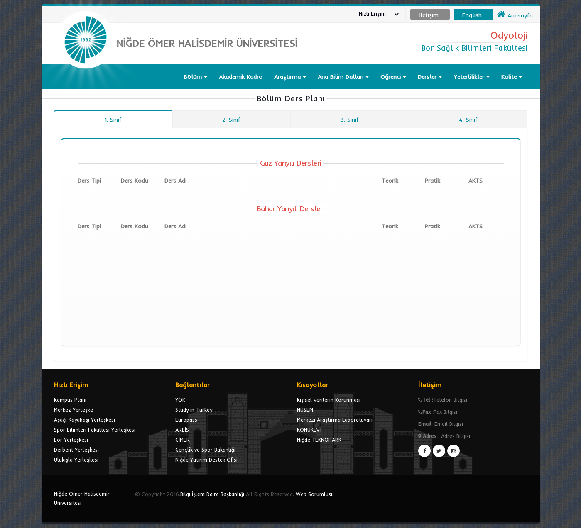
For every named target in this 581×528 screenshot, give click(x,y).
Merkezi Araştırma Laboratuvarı (335, 419)
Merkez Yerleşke (73, 409)
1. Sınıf (113, 119)
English (472, 15)
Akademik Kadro (240, 77)
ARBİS (182, 429)
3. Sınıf (350, 119)
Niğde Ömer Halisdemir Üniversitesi (82, 498)
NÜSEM (305, 409)
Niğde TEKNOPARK (319, 439)
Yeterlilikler (472, 77)
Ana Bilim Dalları (343, 77)
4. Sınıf (468, 119)
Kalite (511, 77)
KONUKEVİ (309, 429)
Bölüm (195, 77)
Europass (186, 419)
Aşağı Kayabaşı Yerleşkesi (84, 419)
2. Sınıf (231, 119)
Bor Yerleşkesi (71, 439)
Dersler (430, 77)
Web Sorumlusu (315, 494)
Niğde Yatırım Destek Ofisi (206, 459)
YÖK (180, 399)
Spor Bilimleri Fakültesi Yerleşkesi (94, 429)
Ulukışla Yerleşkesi (76, 459)
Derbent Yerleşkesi (76, 449)
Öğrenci (393, 77)
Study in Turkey (193, 409)
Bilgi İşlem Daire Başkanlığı (212, 494)
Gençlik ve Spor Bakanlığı (205, 449)
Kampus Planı (70, 399)
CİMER (182, 439)
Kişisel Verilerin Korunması (328, 399)
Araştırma (290, 77)
